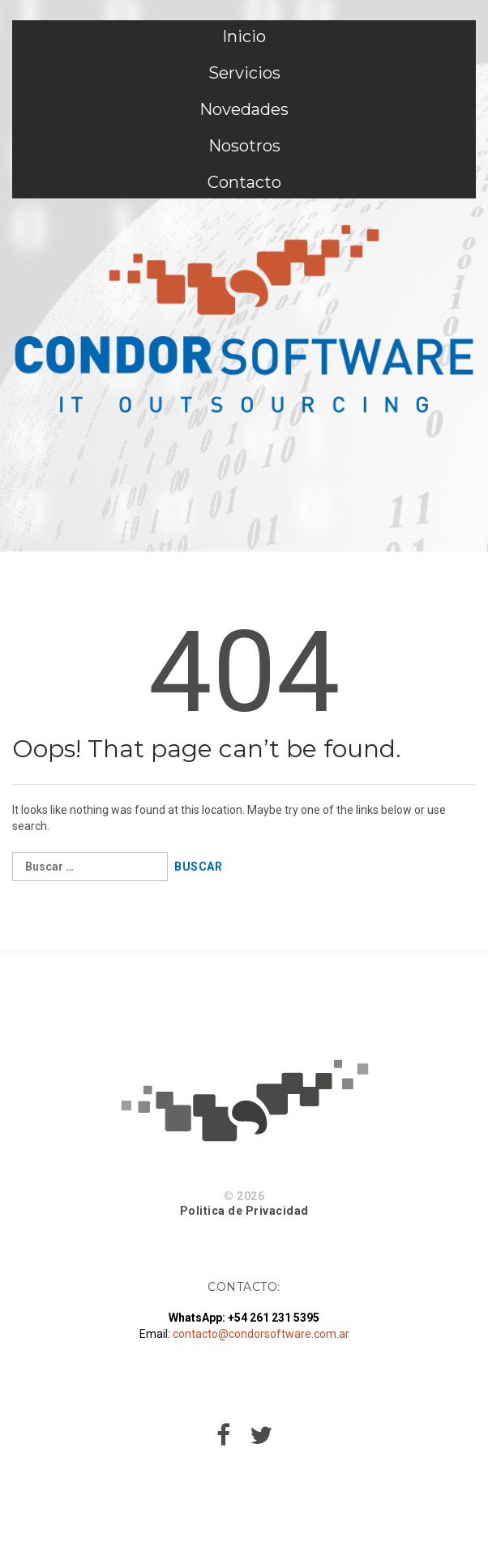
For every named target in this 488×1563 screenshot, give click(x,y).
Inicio (244, 36)
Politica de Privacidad (244, 1210)
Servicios (244, 73)
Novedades (244, 109)
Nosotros (244, 145)
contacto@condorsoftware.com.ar (261, 1333)
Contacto (244, 182)
